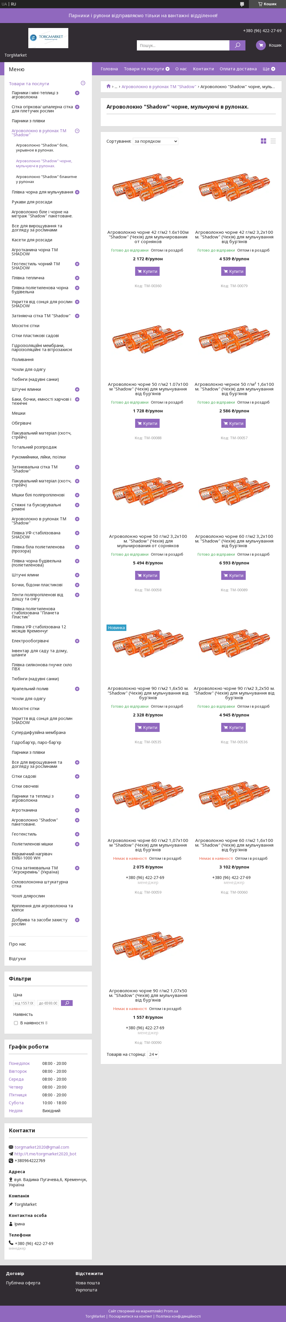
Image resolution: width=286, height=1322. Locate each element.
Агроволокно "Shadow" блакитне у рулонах (46, 179)
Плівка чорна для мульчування (42, 192)
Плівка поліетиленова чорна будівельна (40, 290)
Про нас (17, 944)
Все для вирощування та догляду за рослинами (37, 228)
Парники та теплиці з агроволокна (33, 798)
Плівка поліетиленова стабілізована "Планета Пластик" (35, 613)
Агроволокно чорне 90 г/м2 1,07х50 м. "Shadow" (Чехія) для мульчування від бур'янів (148, 995)
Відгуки (17, 958)
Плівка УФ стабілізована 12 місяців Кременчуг (39, 629)
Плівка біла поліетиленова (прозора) (38, 549)
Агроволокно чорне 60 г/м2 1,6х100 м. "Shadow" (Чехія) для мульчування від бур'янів (234, 845)
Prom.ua (171, 1311)
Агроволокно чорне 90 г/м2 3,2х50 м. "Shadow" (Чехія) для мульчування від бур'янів (234, 693)
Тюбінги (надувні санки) (35, 379)
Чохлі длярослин (28, 896)
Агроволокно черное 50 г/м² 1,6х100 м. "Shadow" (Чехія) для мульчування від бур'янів (234, 389)
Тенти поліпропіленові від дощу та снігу (37, 597)
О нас (181, 68)
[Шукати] (237, 45)
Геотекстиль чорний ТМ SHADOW (36, 266)
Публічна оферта (23, 1283)
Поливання (23, 359)
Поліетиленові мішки (32, 844)
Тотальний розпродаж (34, 447)
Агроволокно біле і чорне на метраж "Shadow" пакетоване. (42, 214)
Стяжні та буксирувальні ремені (36, 507)
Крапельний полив (30, 689)
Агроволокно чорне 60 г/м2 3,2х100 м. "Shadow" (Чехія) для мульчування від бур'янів (234, 541)
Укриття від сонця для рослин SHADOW (42, 304)
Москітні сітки (25, 326)
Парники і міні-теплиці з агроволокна (35, 95)
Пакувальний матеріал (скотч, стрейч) (42, 435)
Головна (109, 68)
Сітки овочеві (25, 786)
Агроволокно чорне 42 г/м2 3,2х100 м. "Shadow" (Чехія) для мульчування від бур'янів (234, 237)
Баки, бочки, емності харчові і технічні (41, 401)
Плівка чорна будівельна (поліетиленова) (36, 563)
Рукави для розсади (32, 202)
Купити (150, 271)
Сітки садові (24, 776)
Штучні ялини (25, 575)
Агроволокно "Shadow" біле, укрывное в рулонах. (42, 148)
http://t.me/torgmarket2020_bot (45, 1154)
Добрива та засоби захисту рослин (39, 922)
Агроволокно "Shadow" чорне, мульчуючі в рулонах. (44, 163)
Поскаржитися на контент (130, 1316)
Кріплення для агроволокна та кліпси (42, 908)
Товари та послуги (144, 68)
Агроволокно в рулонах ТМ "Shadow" (159, 86)
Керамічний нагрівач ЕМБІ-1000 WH (32, 856)
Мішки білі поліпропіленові (38, 495)
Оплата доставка (238, 68)
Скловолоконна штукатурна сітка (40, 884)
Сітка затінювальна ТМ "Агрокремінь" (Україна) (35, 870)
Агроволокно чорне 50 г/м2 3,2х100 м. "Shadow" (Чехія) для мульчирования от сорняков (148, 541)
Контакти (203, 68)
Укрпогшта (86, 1290)
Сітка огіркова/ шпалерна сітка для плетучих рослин (42, 109)
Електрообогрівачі (30, 641)
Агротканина (24, 810)
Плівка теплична (28, 278)
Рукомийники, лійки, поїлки (39, 457)
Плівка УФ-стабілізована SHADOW (36, 535)
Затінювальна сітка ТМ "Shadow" (34, 469)
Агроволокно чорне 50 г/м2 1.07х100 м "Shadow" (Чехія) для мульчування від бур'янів (148, 389)
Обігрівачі (21, 423)
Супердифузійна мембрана (39, 732)
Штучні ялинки (26, 389)
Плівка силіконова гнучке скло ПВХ (42, 667)
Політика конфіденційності (178, 1316)
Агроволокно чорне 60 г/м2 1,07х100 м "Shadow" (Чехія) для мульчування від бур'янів (148, 845)
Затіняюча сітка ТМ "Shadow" (41, 316)
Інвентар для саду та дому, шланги (40, 653)
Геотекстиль (24, 834)
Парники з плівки (28, 121)
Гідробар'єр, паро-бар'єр (36, 742)
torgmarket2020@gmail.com (42, 1147)
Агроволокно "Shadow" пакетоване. (35, 822)
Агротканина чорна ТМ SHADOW (35, 252)
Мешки (18, 413)
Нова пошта (88, 1283)
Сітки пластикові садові (35, 336)
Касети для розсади (32, 240)
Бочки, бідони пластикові (37, 585)
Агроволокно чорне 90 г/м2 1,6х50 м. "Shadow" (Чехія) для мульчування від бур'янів (148, 693)
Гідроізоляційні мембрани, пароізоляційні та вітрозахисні (42, 347)
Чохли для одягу (29, 369)
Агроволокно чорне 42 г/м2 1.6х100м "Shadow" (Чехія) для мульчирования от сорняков (148, 237)
